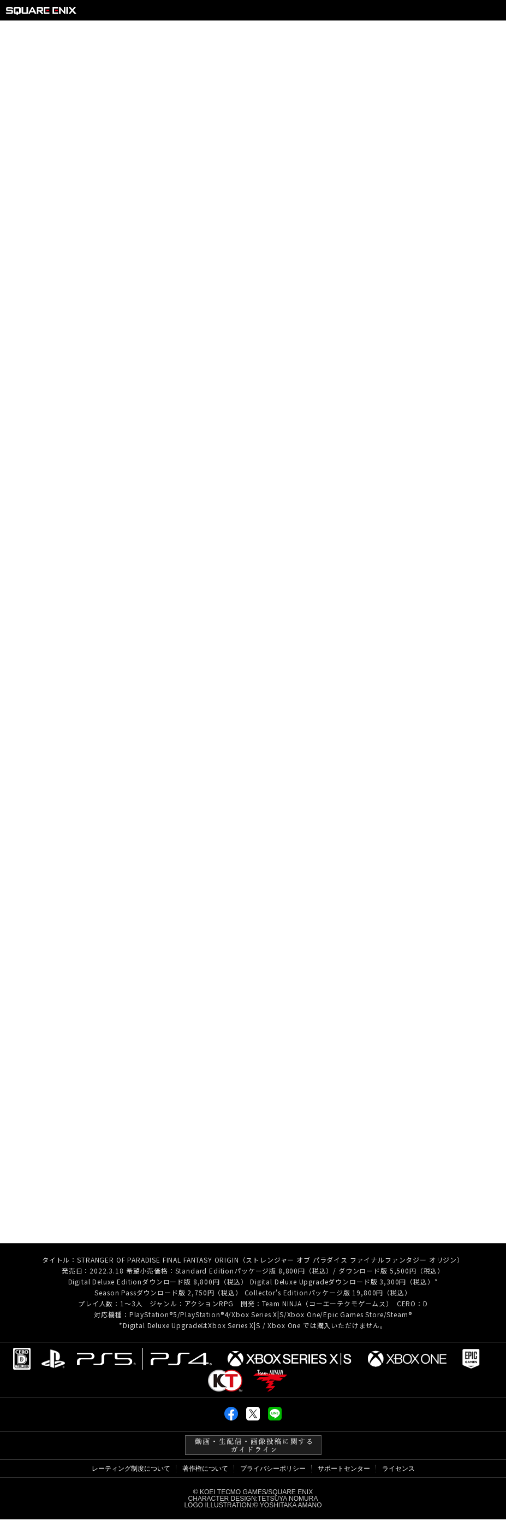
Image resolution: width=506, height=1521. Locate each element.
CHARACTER (212, 32)
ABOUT (94, 32)
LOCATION (283, 32)
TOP (49, 32)
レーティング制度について (131, 1470)
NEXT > (471, 1130)
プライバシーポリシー (273, 1470)
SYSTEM (147, 32)
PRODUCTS (350, 32)
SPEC (455, 32)
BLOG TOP (252, 1130)
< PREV (33, 1130)
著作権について (205, 1470)
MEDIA (408, 32)
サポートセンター (344, 1470)
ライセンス (398, 1470)
